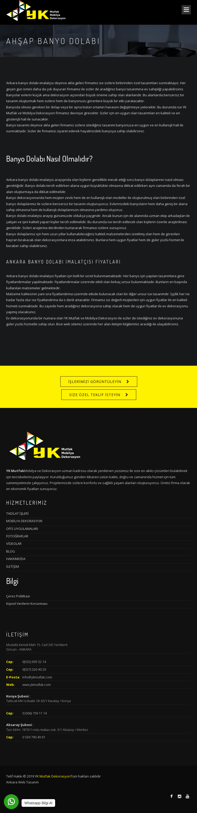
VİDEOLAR (14, 543)
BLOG (10, 551)
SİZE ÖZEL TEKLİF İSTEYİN (94, 394)
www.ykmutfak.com (36, 684)
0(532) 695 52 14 (34, 661)
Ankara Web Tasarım (22, 782)
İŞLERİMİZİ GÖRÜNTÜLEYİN (94, 381)
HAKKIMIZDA (15, 558)
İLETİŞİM (12, 566)
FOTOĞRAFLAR (17, 536)
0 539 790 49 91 (33, 737)
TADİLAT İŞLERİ (17, 513)
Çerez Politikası (18, 596)
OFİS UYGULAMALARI (22, 528)
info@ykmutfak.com (37, 677)
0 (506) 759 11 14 (34, 713)
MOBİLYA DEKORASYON (24, 521)
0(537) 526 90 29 (34, 669)
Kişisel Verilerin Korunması (26, 603)
